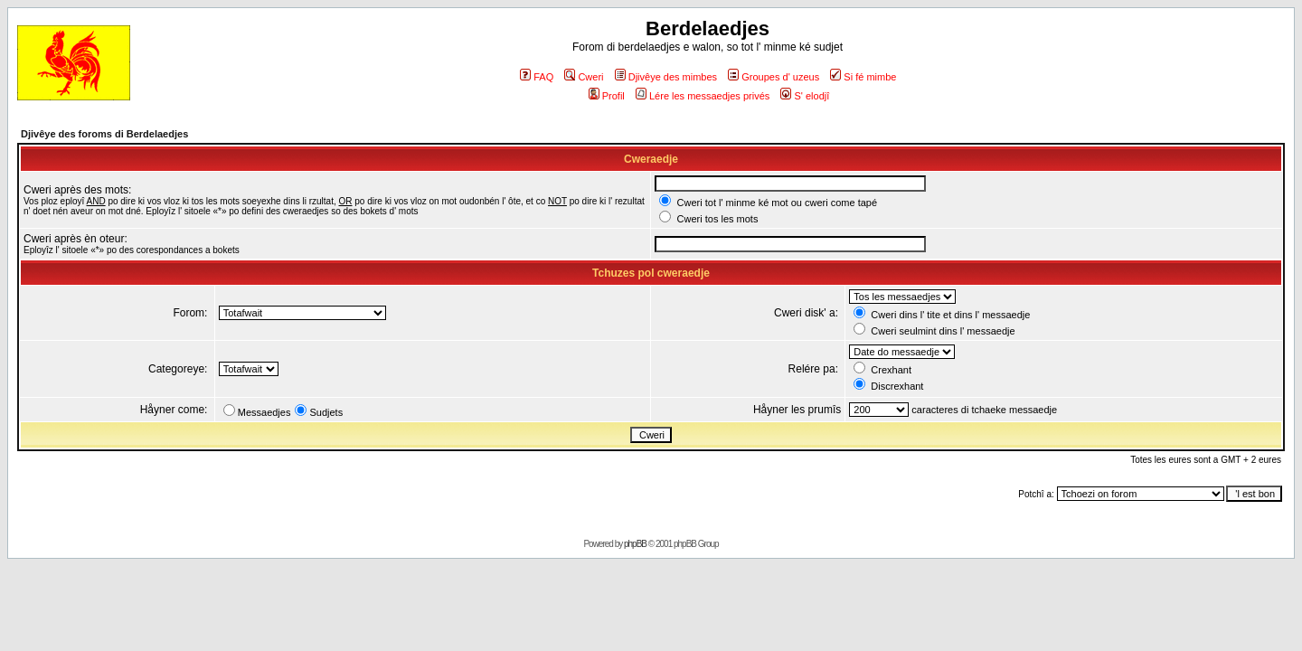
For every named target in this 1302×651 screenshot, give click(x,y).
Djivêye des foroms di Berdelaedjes (104, 133)
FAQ (536, 76)
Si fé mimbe (863, 76)
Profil (607, 95)
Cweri (583, 76)
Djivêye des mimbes (666, 76)
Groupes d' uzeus (773, 76)
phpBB (635, 544)
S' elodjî (804, 95)
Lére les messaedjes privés (702, 95)
